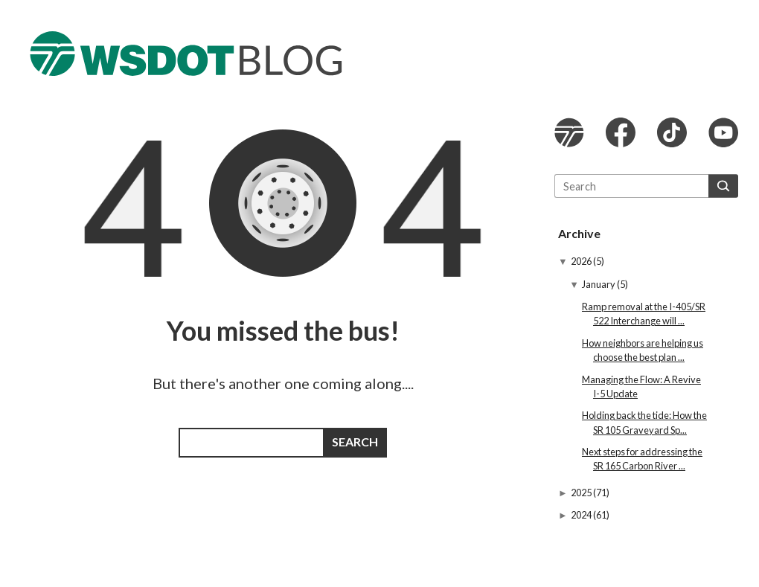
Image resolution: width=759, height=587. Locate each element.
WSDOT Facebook (620, 132)
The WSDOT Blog (186, 53)
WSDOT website (569, 132)
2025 (582, 492)
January (599, 284)
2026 (582, 261)
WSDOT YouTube (723, 132)
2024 (582, 515)
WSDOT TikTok (672, 132)
